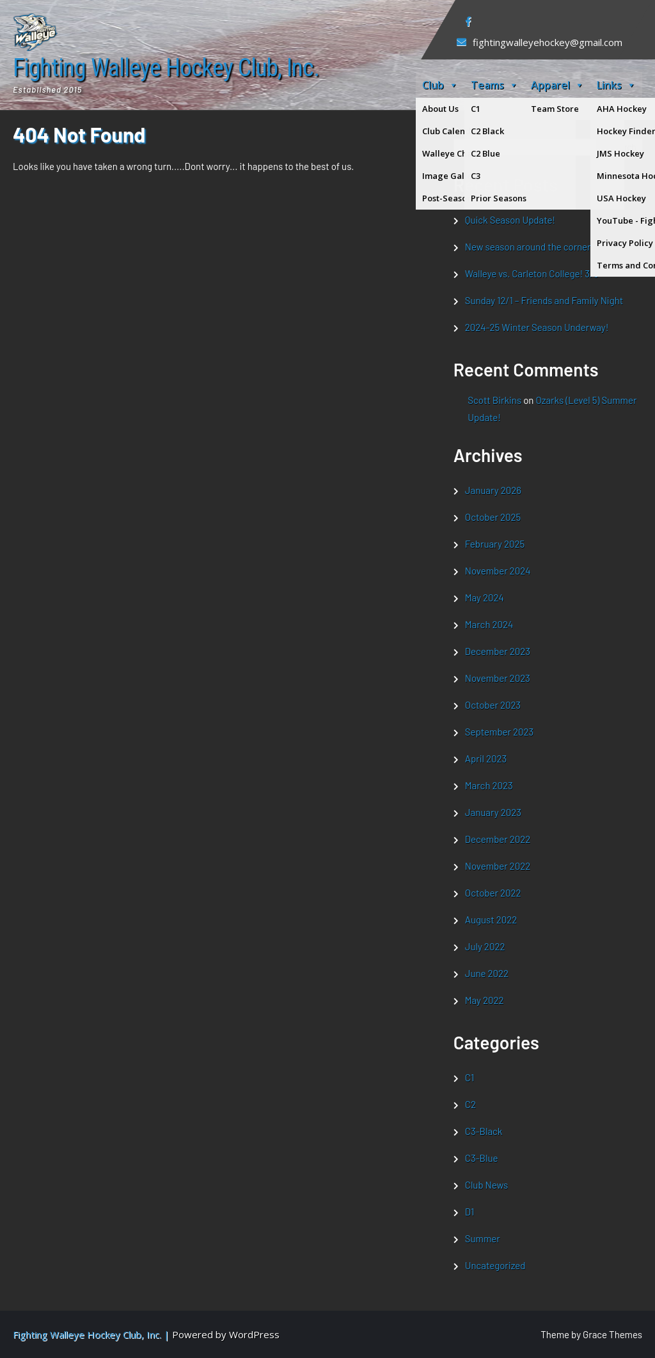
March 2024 (489, 624)
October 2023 (493, 705)
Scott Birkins (494, 400)
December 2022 (498, 839)
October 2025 (493, 517)
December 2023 (497, 651)
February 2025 (495, 544)
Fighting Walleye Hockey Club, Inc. (166, 68)
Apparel (557, 85)
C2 (470, 1104)
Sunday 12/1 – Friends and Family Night (544, 300)
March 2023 (489, 785)
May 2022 (484, 1000)
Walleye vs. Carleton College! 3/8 (532, 273)
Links (616, 85)
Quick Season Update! (510, 220)
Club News (486, 1185)
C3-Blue (481, 1158)
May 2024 (484, 597)
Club (440, 85)
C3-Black (484, 1131)
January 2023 (493, 812)
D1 (470, 1211)
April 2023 (486, 758)
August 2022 (491, 919)
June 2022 (487, 973)
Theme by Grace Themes (591, 1334)
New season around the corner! (529, 246)
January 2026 (493, 490)
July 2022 (485, 946)
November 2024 (498, 570)
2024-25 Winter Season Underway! (537, 327)
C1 (469, 1077)
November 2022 (497, 866)
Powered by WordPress (226, 1334)
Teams (494, 85)
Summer (482, 1238)
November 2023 (497, 678)
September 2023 (499, 731)
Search (469, 131)
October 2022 (493, 893)
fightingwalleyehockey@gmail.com (547, 42)
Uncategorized (495, 1265)
